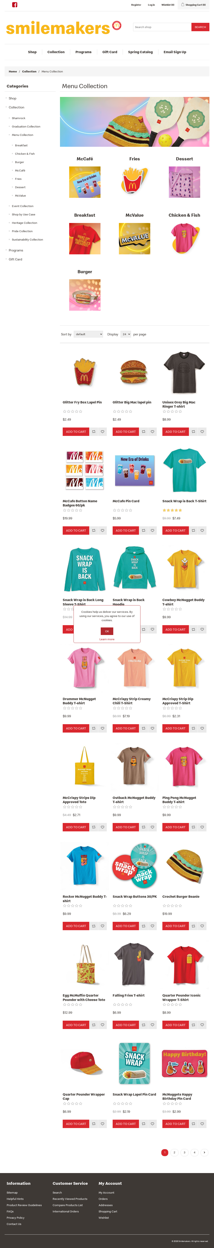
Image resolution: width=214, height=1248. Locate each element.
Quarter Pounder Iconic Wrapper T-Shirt (181, 997)
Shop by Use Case (23, 214)
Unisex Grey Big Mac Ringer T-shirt (178, 404)
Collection (56, 52)
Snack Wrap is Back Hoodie (129, 602)
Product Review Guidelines (24, 1205)
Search (57, 1192)
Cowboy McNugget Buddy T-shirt (183, 602)
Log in (151, 4)
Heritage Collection (24, 223)
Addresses (106, 1205)
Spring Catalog (140, 52)
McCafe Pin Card (126, 501)
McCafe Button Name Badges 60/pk (80, 503)
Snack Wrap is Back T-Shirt (184, 501)
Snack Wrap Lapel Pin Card (134, 1094)
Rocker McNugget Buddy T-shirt (85, 898)
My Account (106, 1192)
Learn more (107, 639)
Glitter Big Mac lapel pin (132, 402)
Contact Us (14, 1224)
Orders (103, 1199)
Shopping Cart (108, 1211)
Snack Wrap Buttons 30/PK (135, 896)
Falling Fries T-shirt (129, 995)
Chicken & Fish (25, 154)
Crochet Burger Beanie (180, 896)
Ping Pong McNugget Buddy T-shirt (179, 800)
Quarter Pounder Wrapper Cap (84, 1096)
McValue (20, 195)
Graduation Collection (26, 126)
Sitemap (12, 1192)
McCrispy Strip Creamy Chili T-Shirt (132, 701)
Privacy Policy (15, 1218)
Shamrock (18, 118)
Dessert (20, 187)
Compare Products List (68, 1205)
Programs (83, 52)
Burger (19, 162)
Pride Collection (22, 231)
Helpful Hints (15, 1199)
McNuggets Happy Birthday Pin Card (177, 1096)
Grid (198, 334)
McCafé (20, 170)
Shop (32, 52)
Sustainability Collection (27, 239)
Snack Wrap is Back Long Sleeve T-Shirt (83, 602)
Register (136, 4)
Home (13, 71)
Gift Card (109, 52)
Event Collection (22, 206)
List (205, 334)
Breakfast (21, 145)
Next (204, 1152)
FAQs (10, 1211)
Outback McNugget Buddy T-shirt (134, 800)
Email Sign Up (175, 52)
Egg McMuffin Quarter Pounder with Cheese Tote (84, 997)
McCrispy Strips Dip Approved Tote (79, 800)
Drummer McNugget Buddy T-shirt (79, 701)
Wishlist (104, 1218)
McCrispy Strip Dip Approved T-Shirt (177, 701)
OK (107, 631)
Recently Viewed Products (70, 1199)
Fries (18, 179)
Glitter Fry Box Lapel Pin (82, 402)
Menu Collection (22, 135)
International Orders (66, 1211)
